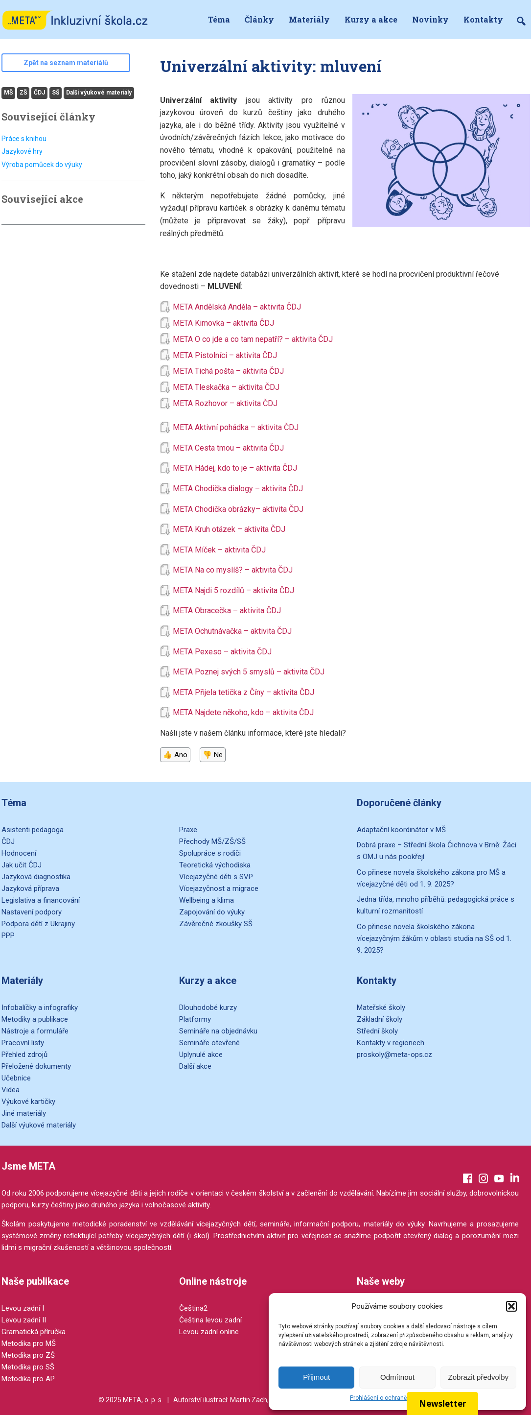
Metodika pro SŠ (27, 1367)
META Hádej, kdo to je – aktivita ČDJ (235, 468)
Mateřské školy (381, 1007)
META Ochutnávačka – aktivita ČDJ (232, 631)
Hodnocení (18, 853)
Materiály (309, 19)
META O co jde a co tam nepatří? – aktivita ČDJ (253, 339)
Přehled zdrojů (24, 1054)
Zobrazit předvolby (478, 1377)
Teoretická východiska (215, 865)
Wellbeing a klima (206, 900)
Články (259, 19)
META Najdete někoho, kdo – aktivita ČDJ (243, 712)
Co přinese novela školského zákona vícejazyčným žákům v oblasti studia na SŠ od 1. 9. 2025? (434, 938)
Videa (10, 1089)
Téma (219, 19)
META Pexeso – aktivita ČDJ (222, 651)
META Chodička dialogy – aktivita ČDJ (238, 488)
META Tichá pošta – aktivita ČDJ (229, 371)
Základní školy (379, 1019)
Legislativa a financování (40, 900)
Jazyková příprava (30, 888)
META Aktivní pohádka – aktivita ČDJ (236, 427)
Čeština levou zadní (210, 1320)
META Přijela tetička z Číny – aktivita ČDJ (243, 692)
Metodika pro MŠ (28, 1343)
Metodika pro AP (28, 1378)
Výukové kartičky (28, 1101)
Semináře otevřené (209, 1042)
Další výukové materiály (99, 92)
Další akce (195, 1066)
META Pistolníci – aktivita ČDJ (226, 355)
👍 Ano (175, 754)
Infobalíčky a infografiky (39, 1007)
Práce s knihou (23, 139)
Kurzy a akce (371, 19)
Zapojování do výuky (212, 912)
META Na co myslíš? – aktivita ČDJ (233, 570)
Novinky (430, 19)
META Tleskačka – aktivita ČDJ (227, 387)
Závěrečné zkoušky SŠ (216, 923)
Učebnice (16, 1078)
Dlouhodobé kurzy (208, 1007)
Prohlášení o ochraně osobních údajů (400, 1397)
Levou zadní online (209, 1331)
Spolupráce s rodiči (210, 853)
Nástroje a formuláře (35, 1031)
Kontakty (483, 19)
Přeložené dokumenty (36, 1066)
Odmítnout (397, 1377)
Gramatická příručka (33, 1331)
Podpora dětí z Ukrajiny (38, 923)
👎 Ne (213, 754)
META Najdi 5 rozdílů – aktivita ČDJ (233, 590)
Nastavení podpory (31, 912)
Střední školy (377, 1031)
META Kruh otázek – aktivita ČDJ (229, 529)
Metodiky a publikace (34, 1019)
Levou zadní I (22, 1308)
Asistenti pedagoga (32, 829)
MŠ (8, 92)
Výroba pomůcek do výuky (41, 164)
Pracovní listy (22, 1042)
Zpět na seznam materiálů (65, 63)
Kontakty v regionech (390, 1042)
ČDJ (39, 92)
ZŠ (23, 92)
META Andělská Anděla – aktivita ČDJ (238, 307)
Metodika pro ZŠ (28, 1355)
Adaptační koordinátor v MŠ (401, 829)
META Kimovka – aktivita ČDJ (224, 323)
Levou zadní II (23, 1320)
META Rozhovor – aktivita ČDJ (226, 403)
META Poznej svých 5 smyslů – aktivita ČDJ (248, 671)
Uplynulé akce (201, 1054)
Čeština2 (193, 1308)
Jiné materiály (23, 1113)
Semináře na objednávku (218, 1031)
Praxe (188, 829)
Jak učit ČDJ (21, 865)
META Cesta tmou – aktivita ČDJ (228, 448)
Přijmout (316, 1377)
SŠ (55, 92)
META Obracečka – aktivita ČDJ (227, 610)
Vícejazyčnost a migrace (218, 888)
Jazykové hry (22, 151)
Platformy (195, 1019)
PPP (8, 935)
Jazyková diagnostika (35, 876)
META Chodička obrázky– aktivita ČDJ (238, 509)
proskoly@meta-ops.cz (394, 1054)
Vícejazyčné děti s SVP (216, 876)
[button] (511, 1306)
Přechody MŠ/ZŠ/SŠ (212, 841)
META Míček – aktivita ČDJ (219, 549)
